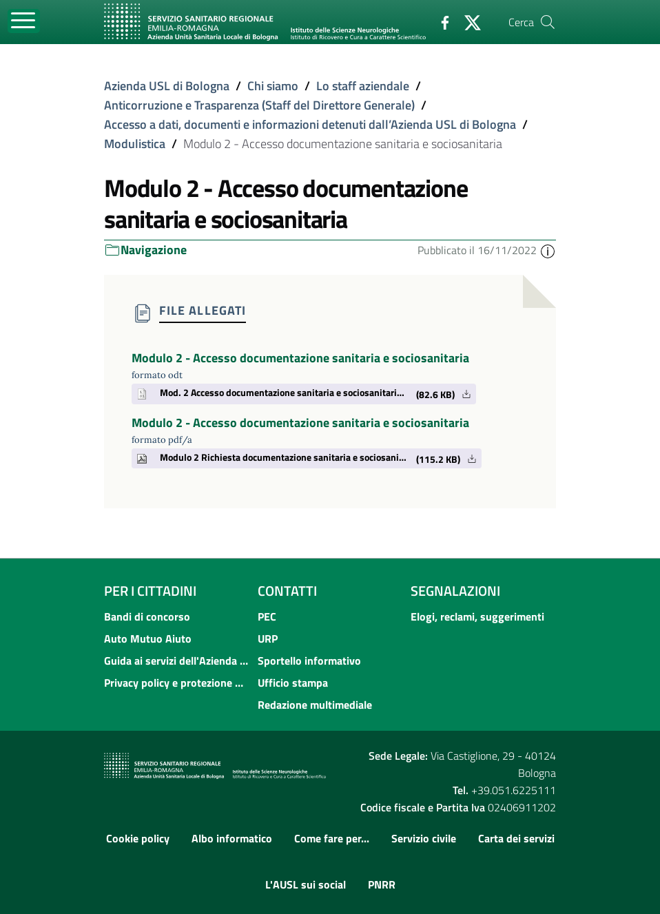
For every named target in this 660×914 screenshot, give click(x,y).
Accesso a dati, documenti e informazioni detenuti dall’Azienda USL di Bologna (310, 124)
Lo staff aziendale (362, 85)
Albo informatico (232, 838)
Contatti (287, 590)
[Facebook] (439, 21)
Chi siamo (272, 85)
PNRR (381, 884)
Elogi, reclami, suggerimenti (477, 616)
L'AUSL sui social (305, 884)
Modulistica (134, 143)
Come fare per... (331, 838)
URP (268, 638)
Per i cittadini (150, 590)
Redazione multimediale (315, 704)
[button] (547, 250)
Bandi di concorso (147, 616)
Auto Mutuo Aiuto (148, 638)
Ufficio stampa (293, 682)
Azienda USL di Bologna (166, 85)
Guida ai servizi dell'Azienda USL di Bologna (176, 660)
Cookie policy (137, 838)
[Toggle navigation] (24, 21)
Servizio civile (423, 838)
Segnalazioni (455, 590)
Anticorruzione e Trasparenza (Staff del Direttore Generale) (259, 105)
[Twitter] (467, 21)
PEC (267, 616)
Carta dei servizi (516, 838)
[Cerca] (547, 22)
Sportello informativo (309, 660)
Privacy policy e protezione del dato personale (176, 682)
